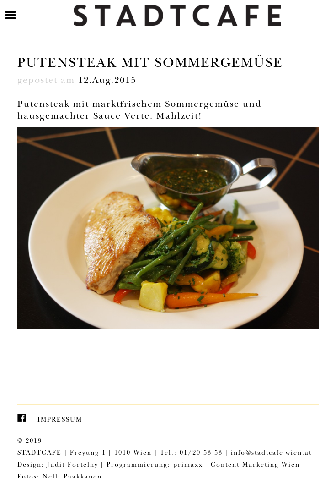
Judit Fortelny (72, 465)
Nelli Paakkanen (72, 477)
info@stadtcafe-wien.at (271, 453)
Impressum (59, 420)
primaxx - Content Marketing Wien (236, 465)
